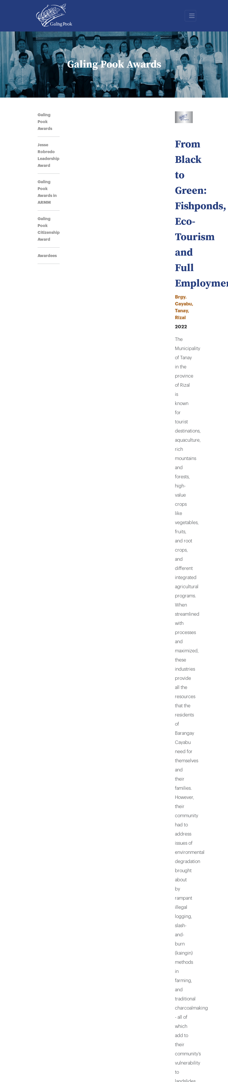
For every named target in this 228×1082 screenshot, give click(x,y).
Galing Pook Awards (45, 122)
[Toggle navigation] (190, 15)
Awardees (47, 256)
